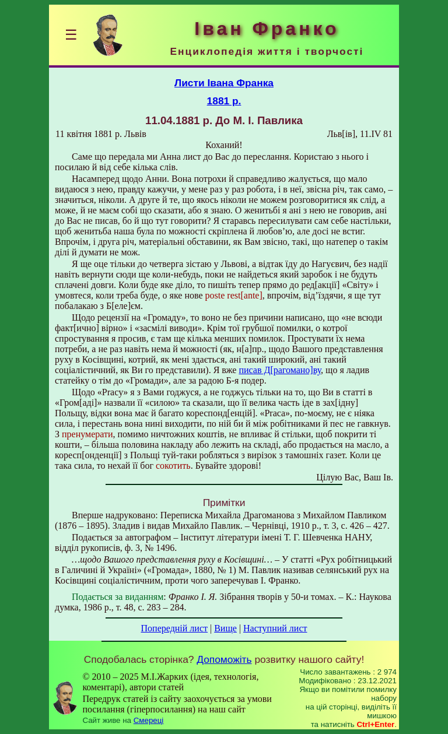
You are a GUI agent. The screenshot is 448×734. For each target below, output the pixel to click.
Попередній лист (174, 628)
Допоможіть (224, 659)
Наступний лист (275, 628)
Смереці (149, 720)
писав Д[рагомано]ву (280, 370)
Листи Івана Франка (224, 83)
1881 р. (224, 101)
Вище (225, 628)
